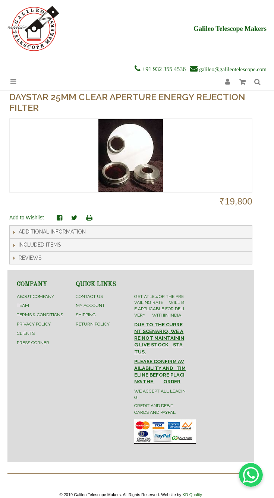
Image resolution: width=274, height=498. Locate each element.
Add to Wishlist (26, 218)
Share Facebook (59, 218)
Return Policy (93, 324)
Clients (26, 333)
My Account (90, 305)
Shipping (86, 314)
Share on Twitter (74, 218)
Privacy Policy (34, 324)
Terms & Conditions (40, 314)
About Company (35, 296)
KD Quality (192, 494)
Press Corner (33, 342)
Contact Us (89, 296)
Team (23, 305)
